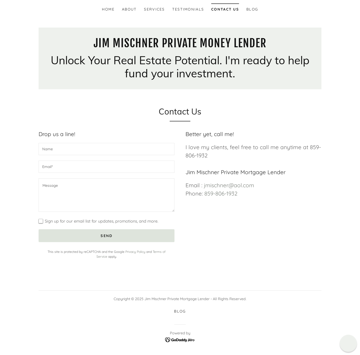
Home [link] (108, 9)
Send (106, 235)
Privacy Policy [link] (135, 252)
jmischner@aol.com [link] (229, 185)
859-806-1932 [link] (220, 193)
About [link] (129, 9)
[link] (180, 45)
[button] (348, 343)
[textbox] (106, 149)
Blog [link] (252, 9)
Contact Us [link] (225, 9)
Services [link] (154, 9)
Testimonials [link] (188, 9)
